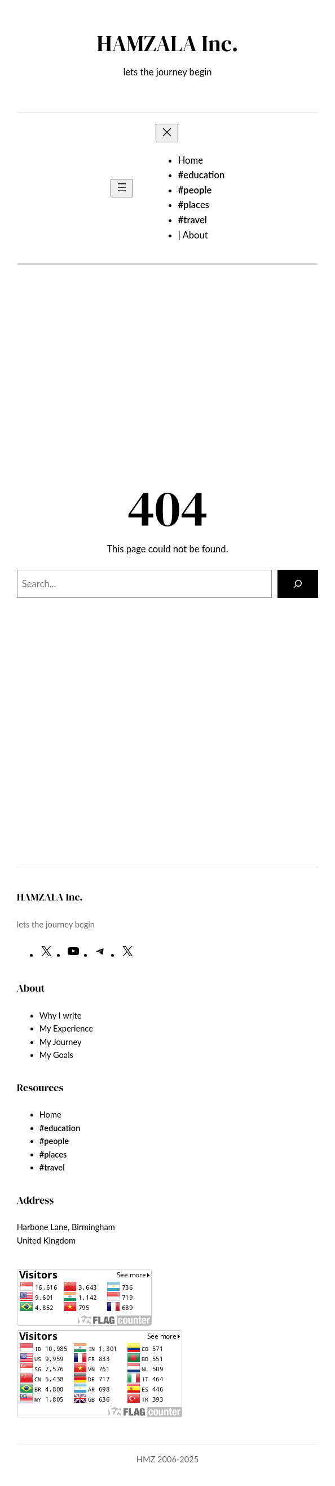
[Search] (297, 584)
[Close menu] (167, 133)
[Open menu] (122, 188)
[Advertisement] (167, 385)
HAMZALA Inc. (168, 43)
